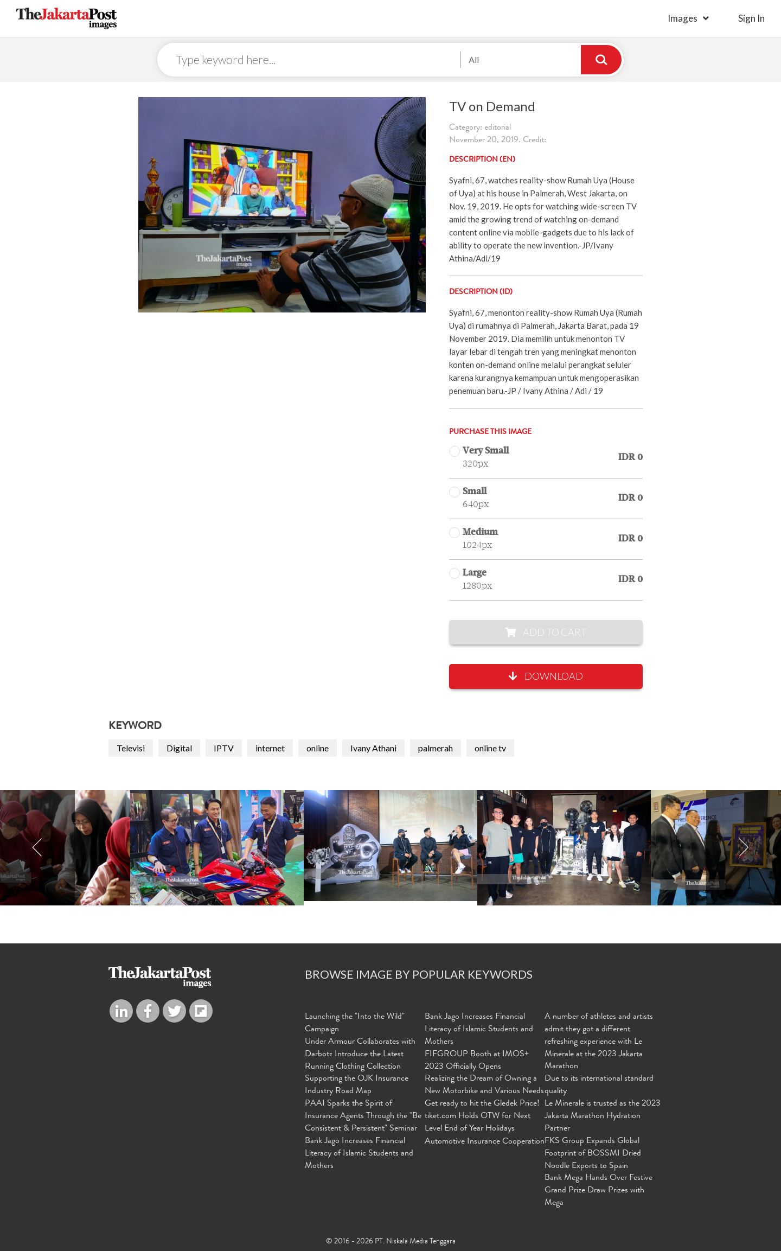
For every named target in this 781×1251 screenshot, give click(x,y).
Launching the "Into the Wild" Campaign (355, 1023)
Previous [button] (37, 848)
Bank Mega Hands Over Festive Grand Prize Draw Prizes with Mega (598, 1191)
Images (682, 18)
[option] (390, 846)
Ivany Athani (373, 748)
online (317, 748)
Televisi (131, 748)
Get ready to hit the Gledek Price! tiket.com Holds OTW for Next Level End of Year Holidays (482, 1116)
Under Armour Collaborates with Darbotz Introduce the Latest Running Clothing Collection (360, 1054)
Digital (179, 748)
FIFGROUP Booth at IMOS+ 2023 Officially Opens (477, 1060)
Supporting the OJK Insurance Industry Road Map (356, 1085)
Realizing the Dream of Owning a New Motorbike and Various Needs (484, 1085)
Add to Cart (546, 632)
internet (270, 748)
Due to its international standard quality (599, 1085)
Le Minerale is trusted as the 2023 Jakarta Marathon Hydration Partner (603, 1116)
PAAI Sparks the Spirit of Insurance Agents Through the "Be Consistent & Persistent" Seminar (363, 1116)
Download (546, 676)
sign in (751, 18)
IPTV (224, 748)
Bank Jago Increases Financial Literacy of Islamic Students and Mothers (359, 1154)
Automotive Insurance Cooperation (485, 1142)
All (474, 59)
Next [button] (743, 848)
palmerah (435, 748)
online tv (490, 748)
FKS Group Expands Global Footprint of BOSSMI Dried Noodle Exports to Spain (593, 1154)
